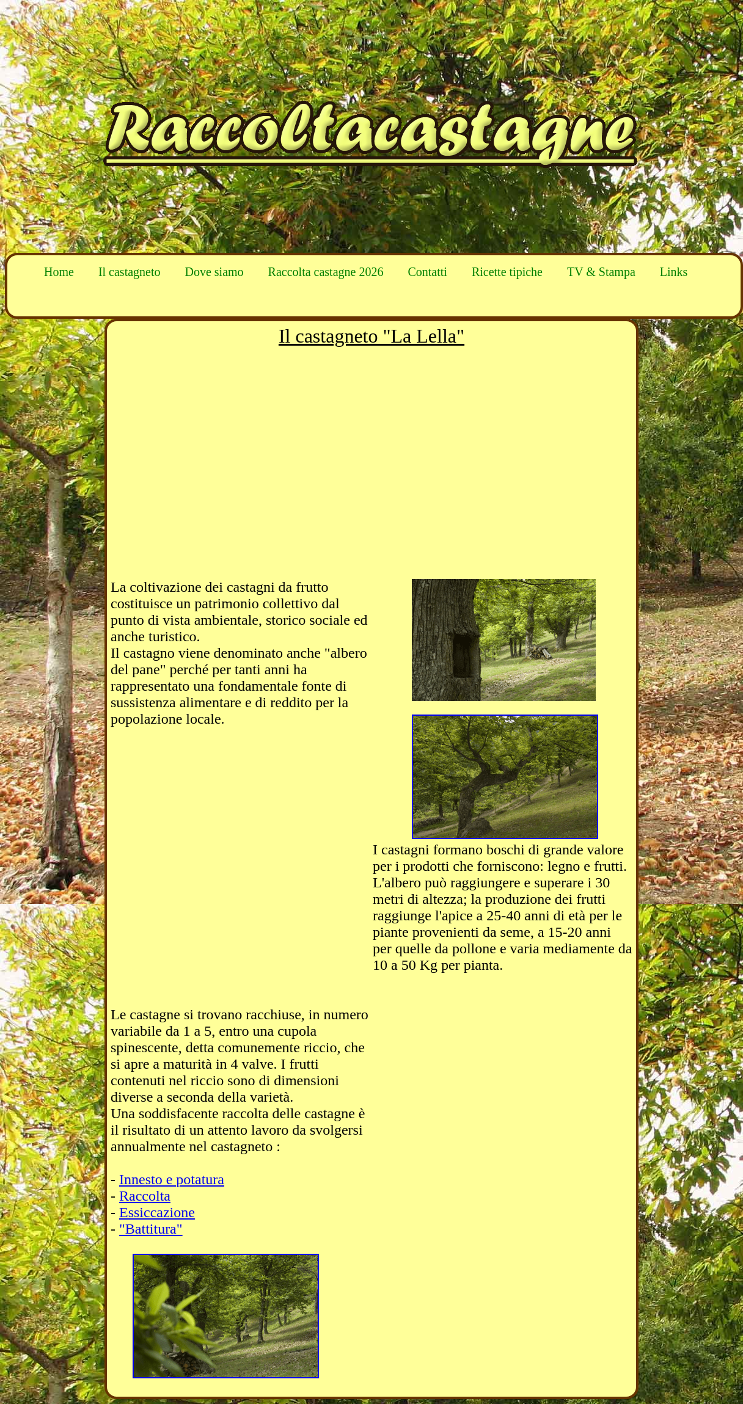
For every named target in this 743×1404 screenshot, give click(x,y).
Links (674, 271)
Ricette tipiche (507, 271)
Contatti (427, 271)
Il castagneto (129, 271)
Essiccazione (157, 1212)
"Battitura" (151, 1229)
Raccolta (144, 1196)
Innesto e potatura (171, 1179)
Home (59, 271)
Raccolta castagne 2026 (326, 271)
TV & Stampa (601, 271)
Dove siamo (214, 271)
